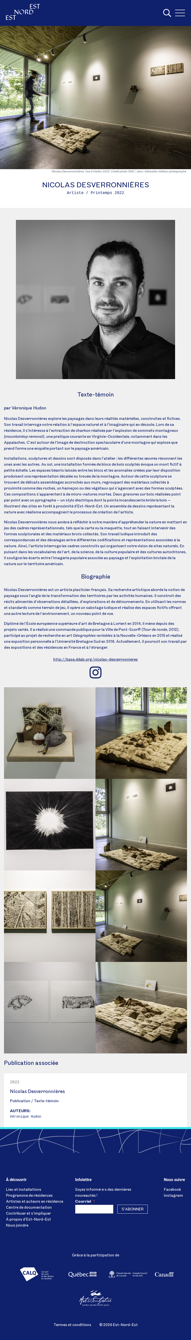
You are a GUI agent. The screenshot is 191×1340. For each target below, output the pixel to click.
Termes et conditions (72, 1325)
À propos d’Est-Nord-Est (28, 1220)
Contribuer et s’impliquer (28, 1214)
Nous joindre (17, 1226)
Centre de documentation (29, 1208)
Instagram (173, 1196)
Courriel (85, 1202)
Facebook (172, 1190)
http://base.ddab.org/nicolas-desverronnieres (95, 660)
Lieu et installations (23, 1190)
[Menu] (180, 13)
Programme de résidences (29, 1196)
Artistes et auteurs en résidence (34, 1202)
